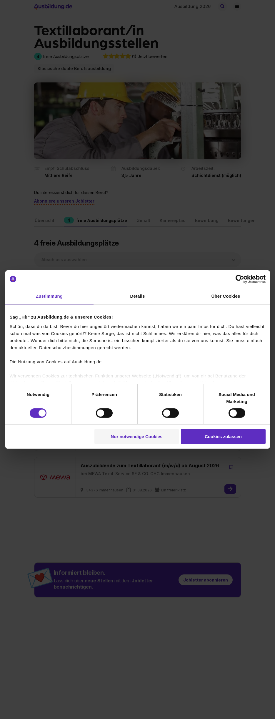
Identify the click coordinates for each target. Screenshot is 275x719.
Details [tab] (137, 296)
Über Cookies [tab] (225, 296)
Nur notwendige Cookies (136, 436)
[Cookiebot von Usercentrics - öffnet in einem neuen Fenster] (240, 279)
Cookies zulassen (223, 436)
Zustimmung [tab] (49, 296)
